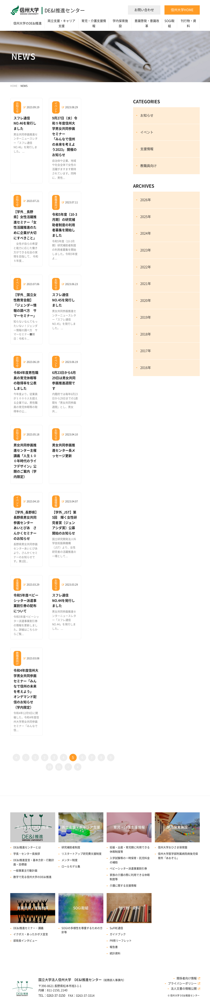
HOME (13, 86)
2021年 (145, 283)
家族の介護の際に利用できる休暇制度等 (130, 877)
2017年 (145, 350)
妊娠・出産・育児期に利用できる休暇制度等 (130, 849)
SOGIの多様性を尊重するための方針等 (82, 930)
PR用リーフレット (121, 940)
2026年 (145, 199)
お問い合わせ (144, 10)
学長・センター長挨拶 (26, 853)
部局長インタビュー (25, 940)
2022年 (145, 267)
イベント (146, 132)
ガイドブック (118, 934)
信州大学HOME (182, 10)
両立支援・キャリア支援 (61, 23)
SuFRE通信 (116, 928)
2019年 (145, 317)
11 (59, 767)
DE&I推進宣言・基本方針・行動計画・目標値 (33, 862)
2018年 (145, 334)
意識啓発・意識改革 (147, 23)
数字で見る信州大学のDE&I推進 (32, 877)
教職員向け (148, 165)
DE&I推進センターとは (27, 847)
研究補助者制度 (71, 847)
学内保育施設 (120, 23)
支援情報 (146, 149)
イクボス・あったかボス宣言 (30, 934)
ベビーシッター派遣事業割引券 (128, 868)
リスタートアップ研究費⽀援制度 (82, 853)
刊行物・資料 (188, 23)
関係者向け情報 (187, 978)
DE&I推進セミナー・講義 (28, 928)
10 (49, 767)
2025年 (145, 216)
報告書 (114, 947)
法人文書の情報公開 (184, 988)
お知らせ (146, 115)
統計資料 (115, 953)
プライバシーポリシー (182, 983)
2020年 (145, 300)
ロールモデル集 (71, 866)
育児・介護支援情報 (93, 23)
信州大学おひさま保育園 (172, 847)
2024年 (145, 233)
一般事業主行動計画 (25, 870)
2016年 (145, 367)
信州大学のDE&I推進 (27, 23)
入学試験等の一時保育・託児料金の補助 (130, 860)
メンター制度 (70, 860)
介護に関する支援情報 (123, 885)
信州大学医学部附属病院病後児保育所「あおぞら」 (178, 855)
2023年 (145, 250)
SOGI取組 (169, 23)
